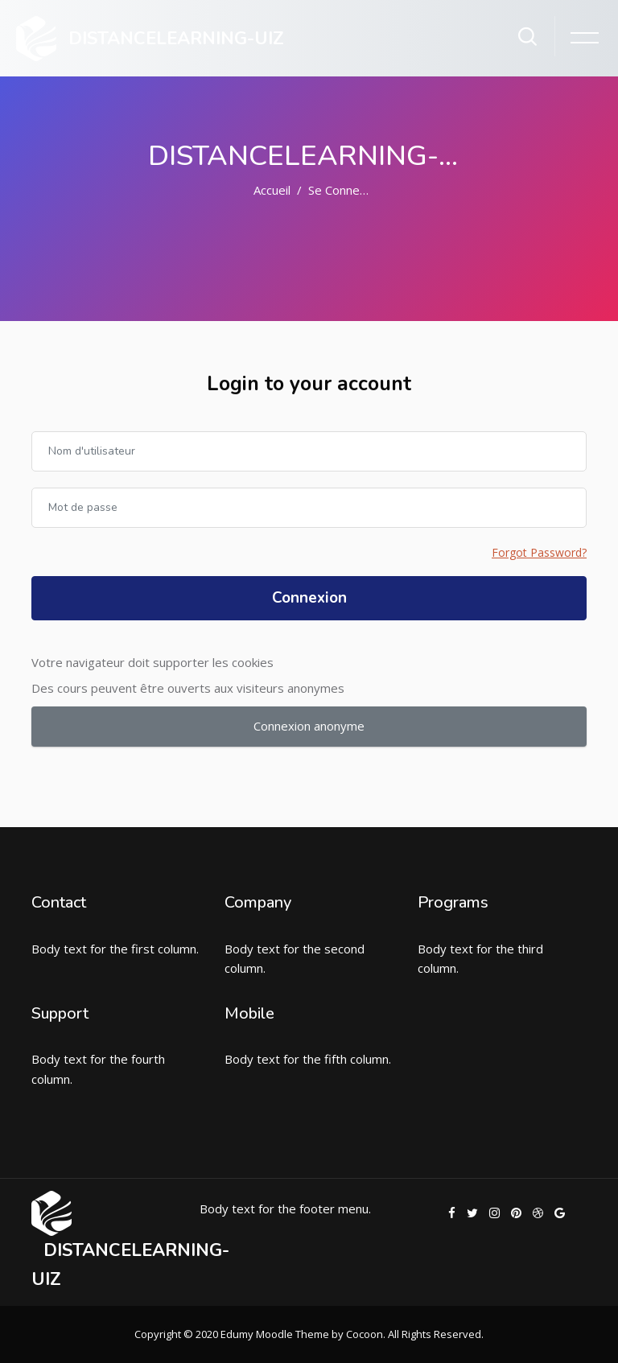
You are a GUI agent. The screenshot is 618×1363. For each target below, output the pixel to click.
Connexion (309, 597)
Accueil (271, 190)
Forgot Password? (539, 552)
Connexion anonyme (309, 726)
